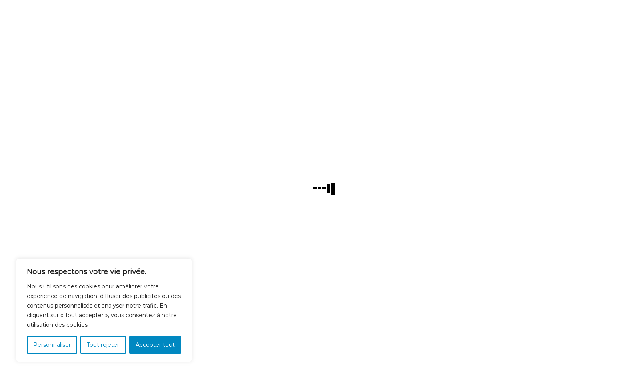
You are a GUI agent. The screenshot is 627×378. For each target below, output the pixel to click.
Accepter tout (155, 344)
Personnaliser (52, 344)
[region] (104, 310)
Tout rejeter (103, 344)
